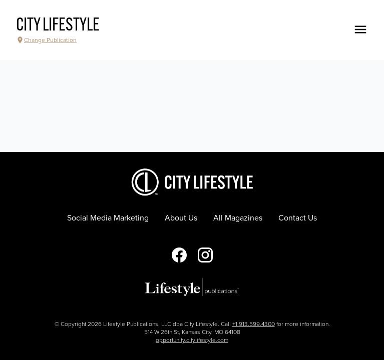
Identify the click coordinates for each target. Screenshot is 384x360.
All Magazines (237, 218)
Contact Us (297, 218)
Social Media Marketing (108, 218)
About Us (181, 218)
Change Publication (46, 40)
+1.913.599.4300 (253, 324)
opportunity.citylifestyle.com (192, 340)
